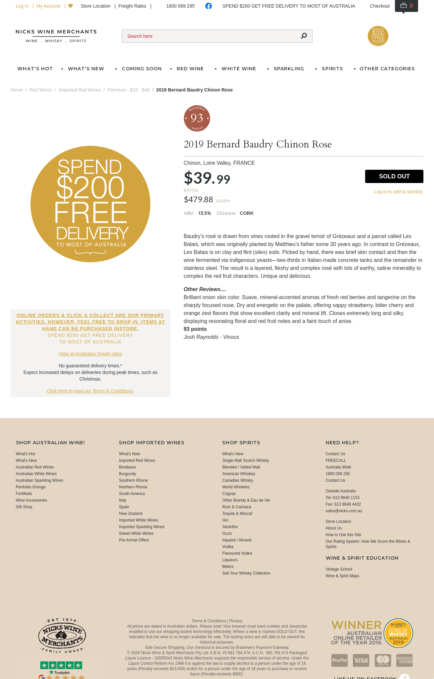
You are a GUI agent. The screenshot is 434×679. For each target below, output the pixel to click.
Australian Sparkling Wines (39, 480)
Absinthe (230, 527)
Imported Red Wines (137, 460)
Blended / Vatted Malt (241, 467)
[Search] (209, 36)
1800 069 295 (180, 6)
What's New (26, 460)
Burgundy (127, 473)
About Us (334, 528)
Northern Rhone (133, 487)
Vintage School (339, 569)
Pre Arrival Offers (134, 540)
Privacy (235, 621)
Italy (122, 500)
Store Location (96, 6)
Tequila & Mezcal (237, 513)
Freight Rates (133, 6)
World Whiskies (235, 487)
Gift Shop (24, 507)
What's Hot (35, 69)
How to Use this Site (344, 534)
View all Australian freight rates (90, 353)
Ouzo (227, 533)
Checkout (380, 6)
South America (132, 493)
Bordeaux (127, 467)
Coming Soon (142, 69)
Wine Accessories (31, 500)
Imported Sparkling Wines (141, 527)
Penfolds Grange (31, 487)
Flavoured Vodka (237, 553)
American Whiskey (238, 473)
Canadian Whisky (237, 480)
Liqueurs (229, 560)
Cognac (229, 493)
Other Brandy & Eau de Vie (246, 500)
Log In (23, 6)
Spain (124, 507)
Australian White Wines (36, 473)
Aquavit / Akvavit (236, 540)
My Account (49, 6)
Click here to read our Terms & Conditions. (90, 391)
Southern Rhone (133, 480)
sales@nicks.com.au (344, 511)
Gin (225, 520)
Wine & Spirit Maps (343, 576)
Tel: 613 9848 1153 (343, 497)
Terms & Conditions (209, 621)
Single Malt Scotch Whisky (245, 460)
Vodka (227, 546)
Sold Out (394, 176)
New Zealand (130, 513)
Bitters (227, 566)
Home (17, 90)
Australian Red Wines (35, 467)
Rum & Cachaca (236, 507)
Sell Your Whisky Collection (246, 573)
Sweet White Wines (136, 533)
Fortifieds (24, 493)
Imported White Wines (138, 520)
